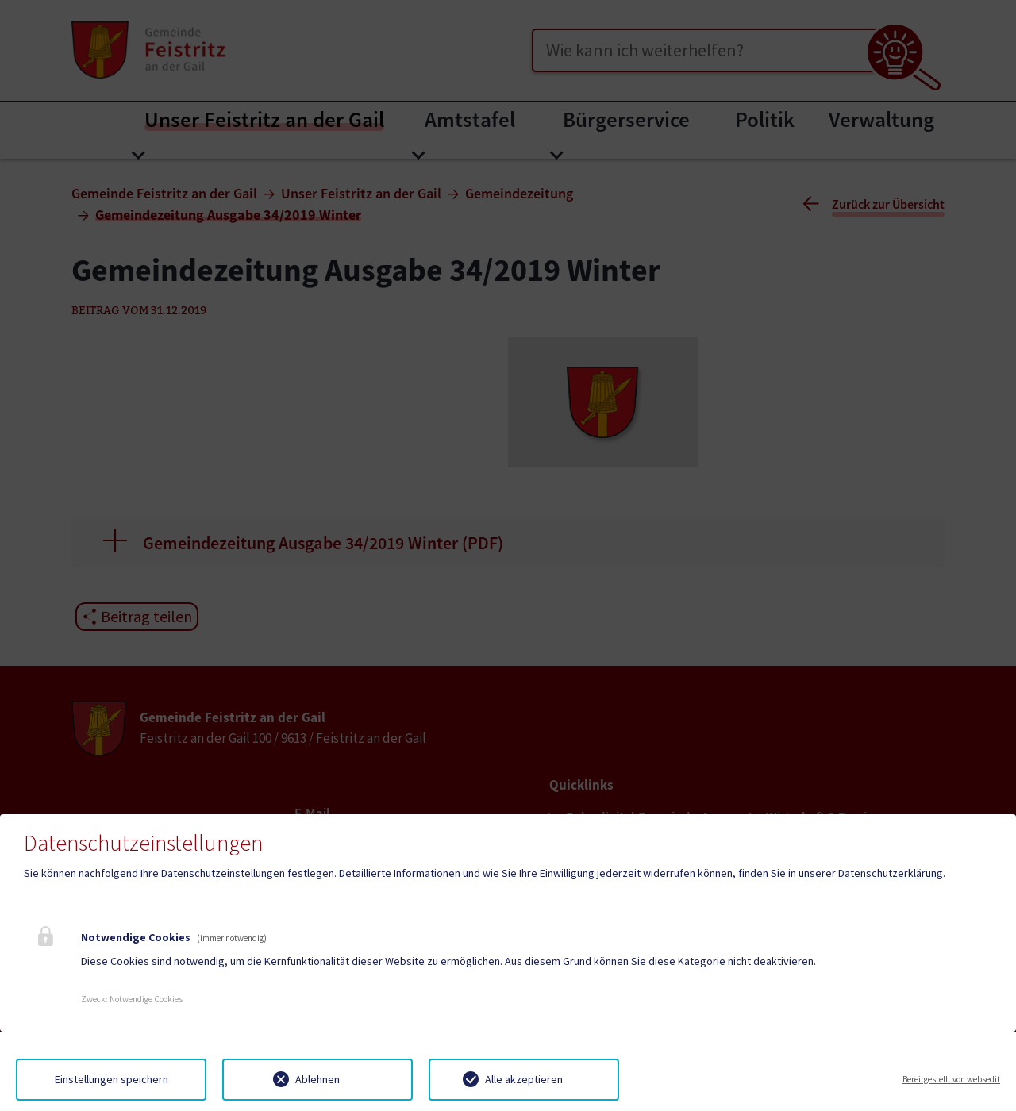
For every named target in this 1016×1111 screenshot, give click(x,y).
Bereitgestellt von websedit (951, 1079)
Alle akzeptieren (524, 1079)
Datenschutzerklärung (890, 873)
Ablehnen (317, 1079)
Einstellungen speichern (111, 1079)
